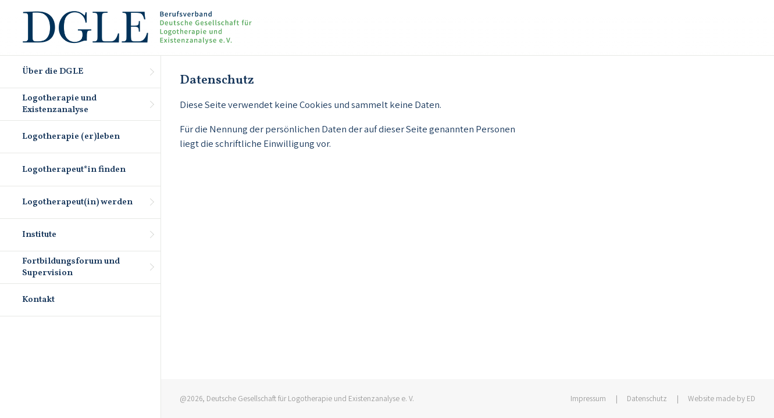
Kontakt (39, 300)
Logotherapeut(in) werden (78, 202)
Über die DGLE (53, 72)
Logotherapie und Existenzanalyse (60, 104)
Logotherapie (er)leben (71, 137)
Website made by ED (721, 398)
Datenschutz (647, 398)
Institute (40, 235)
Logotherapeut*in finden (74, 170)
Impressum (588, 398)
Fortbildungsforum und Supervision (71, 267)
